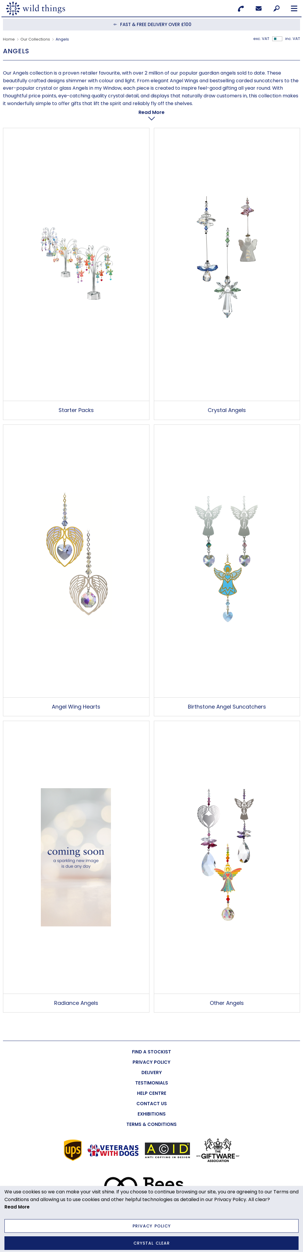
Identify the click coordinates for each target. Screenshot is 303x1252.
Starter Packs (76, 395)
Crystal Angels (227, 395)
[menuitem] (151, 1037)
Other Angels (227, 988)
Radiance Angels (76, 988)
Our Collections (35, 39)
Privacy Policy (152, 1226)
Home (9, 39)
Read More (17, 1207)
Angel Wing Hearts (76, 692)
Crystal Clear (151, 1243)
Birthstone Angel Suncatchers (227, 692)
